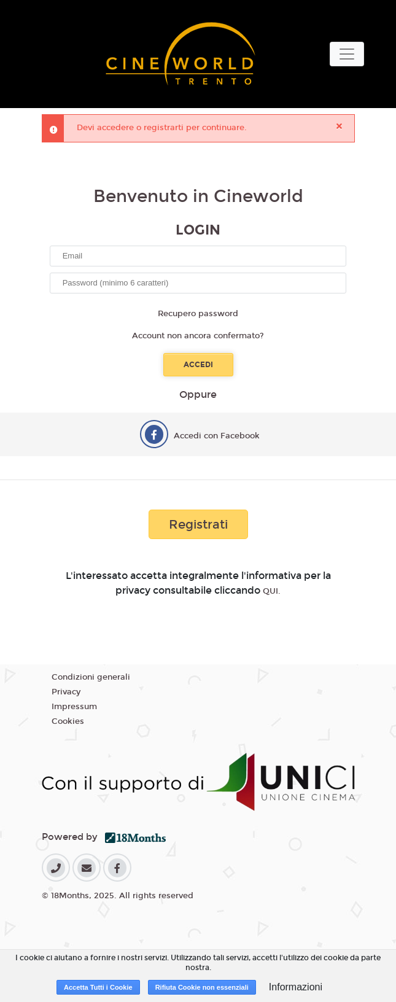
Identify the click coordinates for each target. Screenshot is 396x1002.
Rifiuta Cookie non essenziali (202, 987)
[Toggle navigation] (347, 54)
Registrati (198, 524)
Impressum (74, 707)
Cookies (68, 721)
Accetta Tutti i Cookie (98, 987)
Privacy (66, 692)
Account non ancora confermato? (198, 336)
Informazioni (295, 987)
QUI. (272, 591)
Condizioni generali (91, 677)
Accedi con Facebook (217, 436)
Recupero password (198, 314)
